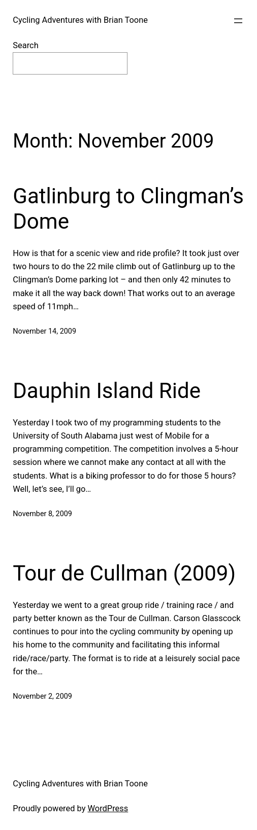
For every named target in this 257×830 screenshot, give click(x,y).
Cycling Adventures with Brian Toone (80, 20)
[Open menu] (238, 21)
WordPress (108, 808)
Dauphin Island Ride (107, 390)
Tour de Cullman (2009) (124, 573)
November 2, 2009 (42, 696)
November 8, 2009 (42, 514)
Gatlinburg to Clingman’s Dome (128, 209)
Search (25, 45)
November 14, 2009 (44, 331)
